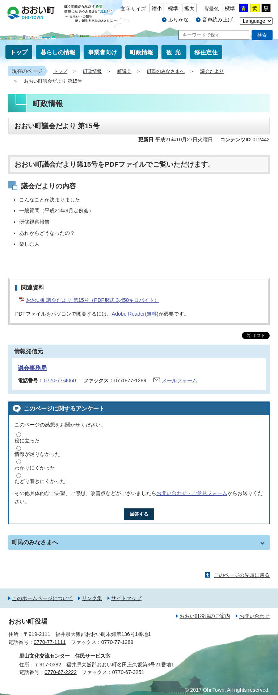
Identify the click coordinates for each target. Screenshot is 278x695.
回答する (139, 514)
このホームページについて (42, 598)
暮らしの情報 (58, 52)
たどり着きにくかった (39, 481)
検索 (262, 35)
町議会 (124, 71)
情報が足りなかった (37, 454)
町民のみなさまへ (166, 71)
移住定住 (206, 52)
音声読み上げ (217, 19)
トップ (19, 52)
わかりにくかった (34, 467)
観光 (175, 52)
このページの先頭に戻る (242, 575)
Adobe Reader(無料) (135, 314)
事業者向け (102, 52)
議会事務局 (32, 368)
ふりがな (178, 19)
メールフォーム (179, 380)
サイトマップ (126, 598)
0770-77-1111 (50, 642)
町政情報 (141, 52)
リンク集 (92, 598)
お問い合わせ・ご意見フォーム (191, 493)
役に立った (27, 440)
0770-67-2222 (61, 672)
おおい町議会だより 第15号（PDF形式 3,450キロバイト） (92, 300)
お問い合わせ (254, 616)
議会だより (212, 71)
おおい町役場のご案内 (205, 616)
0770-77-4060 (60, 380)
